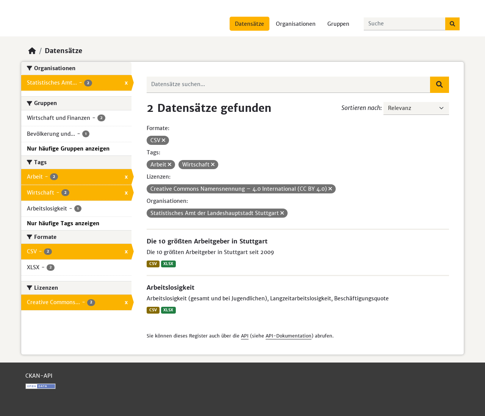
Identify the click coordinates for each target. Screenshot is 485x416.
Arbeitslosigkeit (170, 287)
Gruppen (338, 23)
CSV (153, 263)
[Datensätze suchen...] (405, 23)
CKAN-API (38, 375)
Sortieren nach (360, 107)
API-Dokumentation (288, 336)
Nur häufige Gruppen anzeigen (68, 148)
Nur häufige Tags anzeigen (63, 223)
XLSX (168, 263)
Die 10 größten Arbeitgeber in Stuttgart (207, 241)
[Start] (32, 51)
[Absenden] (452, 23)
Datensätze (249, 23)
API (245, 336)
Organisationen (296, 23)
